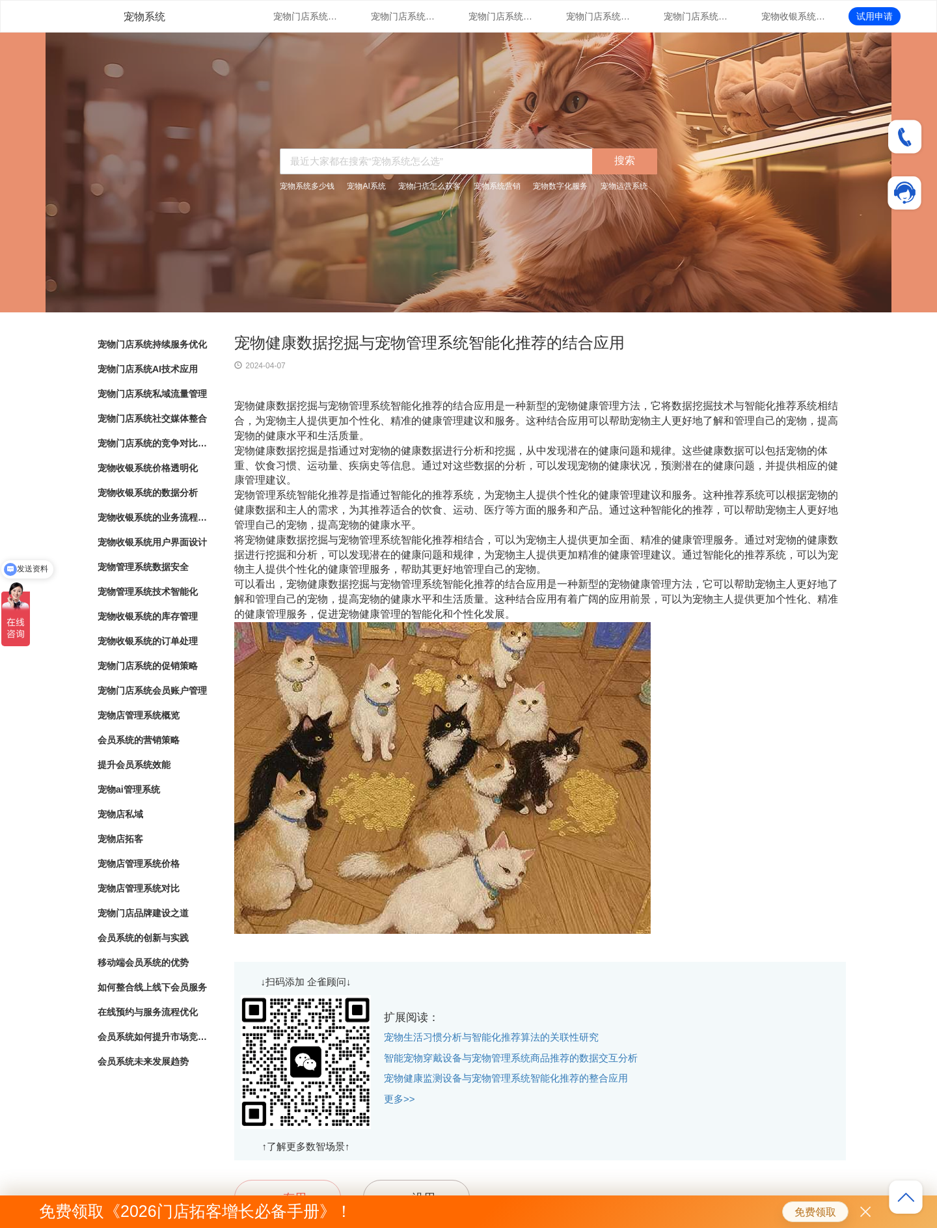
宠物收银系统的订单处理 (148, 641)
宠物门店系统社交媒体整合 (598, 16)
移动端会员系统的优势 (143, 962)
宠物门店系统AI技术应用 (403, 16)
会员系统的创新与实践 (143, 938)
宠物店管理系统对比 (139, 888)
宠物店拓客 (120, 839)
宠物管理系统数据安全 (143, 567)
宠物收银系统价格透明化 (793, 16)
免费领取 (815, 1212)
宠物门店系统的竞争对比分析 (696, 16)
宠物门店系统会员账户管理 (152, 690)
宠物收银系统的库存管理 (148, 616)
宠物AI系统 (366, 186)
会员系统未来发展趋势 (143, 1061)
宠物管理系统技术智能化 (148, 591)
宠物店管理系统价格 (139, 863)
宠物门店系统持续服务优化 (305, 16)
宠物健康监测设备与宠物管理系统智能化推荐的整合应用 (506, 1078)
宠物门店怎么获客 (429, 186)
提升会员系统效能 (134, 764)
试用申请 (874, 16)
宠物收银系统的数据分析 (148, 492)
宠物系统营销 (497, 186)
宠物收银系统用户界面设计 (152, 542)
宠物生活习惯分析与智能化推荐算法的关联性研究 (491, 1037)
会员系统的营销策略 (139, 740)
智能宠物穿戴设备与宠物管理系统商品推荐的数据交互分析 (511, 1057)
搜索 (624, 160)
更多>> (399, 1098)
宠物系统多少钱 (307, 186)
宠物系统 (144, 16)
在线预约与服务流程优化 (148, 1012)
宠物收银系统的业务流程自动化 (153, 517)
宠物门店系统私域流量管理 (501, 16)
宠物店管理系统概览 (139, 715)
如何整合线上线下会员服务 (152, 987)
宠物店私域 (120, 814)
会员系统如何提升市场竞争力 (153, 1036)
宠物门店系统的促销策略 (148, 666)
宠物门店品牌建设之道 (143, 913)
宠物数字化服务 (560, 186)
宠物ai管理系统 (129, 789)
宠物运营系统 (624, 186)
